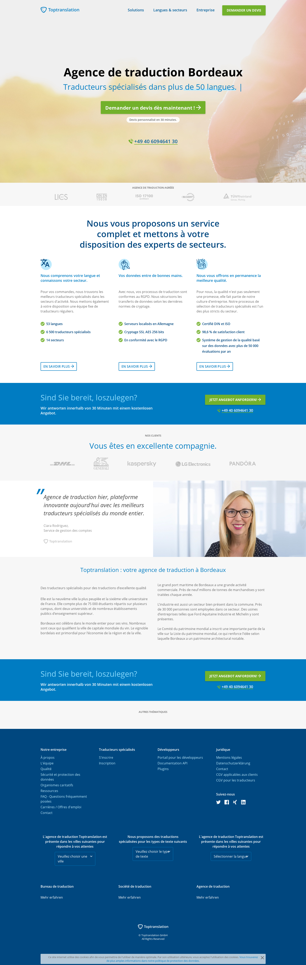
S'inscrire (106, 757)
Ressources (49, 791)
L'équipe (47, 763)
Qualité (46, 769)
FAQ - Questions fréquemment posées (64, 799)
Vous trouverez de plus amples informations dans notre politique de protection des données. (182, 959)
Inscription (107, 763)
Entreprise (205, 9)
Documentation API (172, 763)
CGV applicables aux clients (237, 774)
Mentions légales (229, 757)
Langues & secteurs (170, 9)
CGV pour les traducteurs (235, 780)
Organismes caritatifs (57, 785)
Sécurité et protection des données (60, 777)
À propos (48, 757)
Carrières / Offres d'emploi (61, 807)
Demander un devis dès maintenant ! (153, 107)
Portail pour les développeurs (180, 757)
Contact (47, 812)
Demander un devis (244, 10)
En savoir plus (58, 366)
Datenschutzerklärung (233, 763)
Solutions (136, 9)
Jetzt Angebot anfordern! (235, 400)
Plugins (163, 769)
